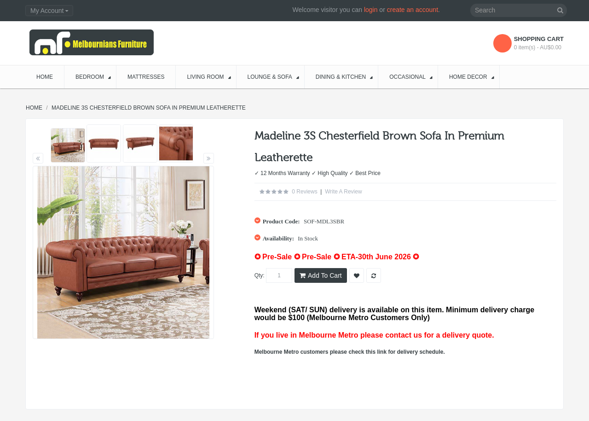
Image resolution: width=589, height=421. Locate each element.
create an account (412, 9)
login (371, 9)
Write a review (343, 191)
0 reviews (304, 191)
